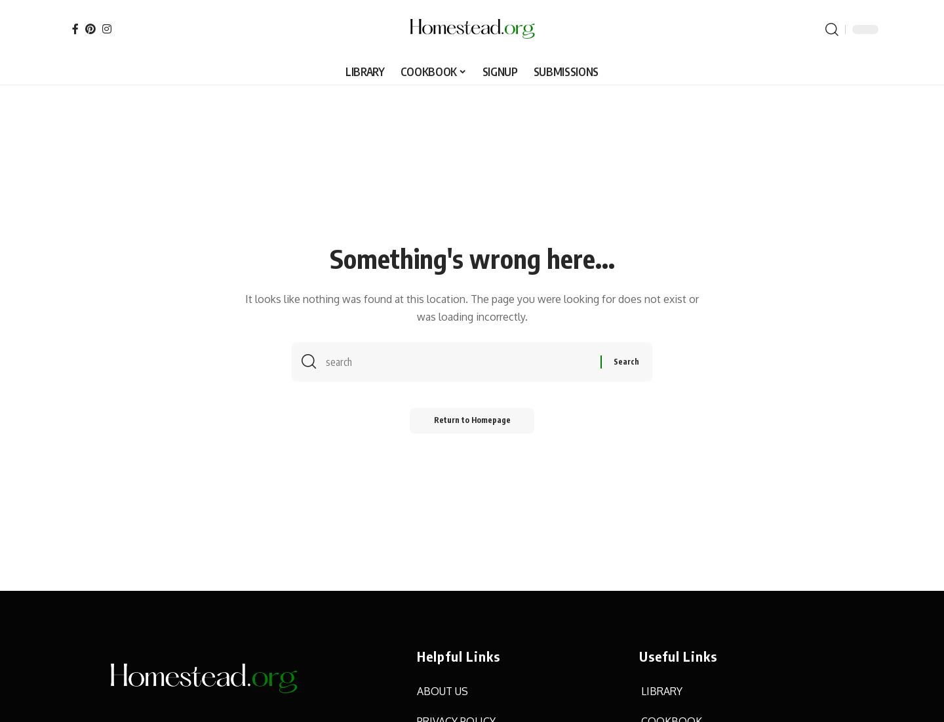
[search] (831, 29)
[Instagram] (107, 29)
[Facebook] (75, 29)
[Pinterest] (90, 29)
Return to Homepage (472, 423)
